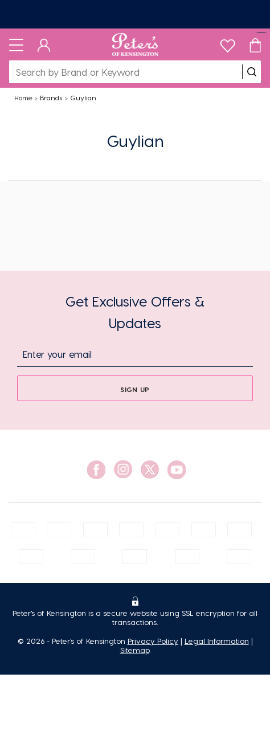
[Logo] (135, 44)
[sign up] (135, 388)
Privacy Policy (153, 640)
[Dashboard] (44, 44)
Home (23, 97)
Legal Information (217, 640)
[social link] (96, 469)
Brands (51, 97)
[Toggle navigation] (16, 44)
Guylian (83, 97)
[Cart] (255, 44)
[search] (252, 71)
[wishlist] (227, 43)
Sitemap (134, 650)
